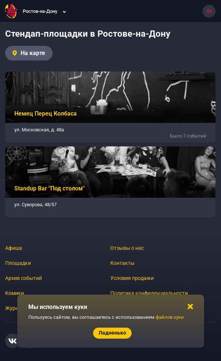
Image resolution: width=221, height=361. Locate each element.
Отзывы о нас (127, 248)
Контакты (122, 263)
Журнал (14, 308)
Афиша (13, 248)
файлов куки (170, 317)
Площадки (18, 263)
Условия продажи (132, 278)
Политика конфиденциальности (149, 293)
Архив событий (23, 278)
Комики (14, 293)
